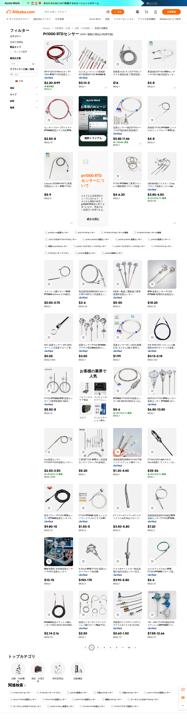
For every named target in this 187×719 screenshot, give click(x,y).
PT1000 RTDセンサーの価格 (114, 232)
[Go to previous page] (85, 647)
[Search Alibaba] (74, 12)
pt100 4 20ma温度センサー (60, 706)
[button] (108, 12)
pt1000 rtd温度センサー (57, 232)
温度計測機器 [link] (101, 28)
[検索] (117, 11)
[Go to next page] (135, 647)
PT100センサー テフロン (57, 253)
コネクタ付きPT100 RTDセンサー (61, 239)
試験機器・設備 (62, 28)
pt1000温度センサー (85, 253)
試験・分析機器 (82, 28)
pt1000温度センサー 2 (159, 239)
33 (129, 647)
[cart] (147, 12)
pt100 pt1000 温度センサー (95, 239)
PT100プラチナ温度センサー (124, 706)
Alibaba (46, 28)
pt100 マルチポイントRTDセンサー (90, 246)
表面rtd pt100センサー (56, 246)
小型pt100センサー (103, 692)
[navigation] (23, 338)
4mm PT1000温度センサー (157, 692)
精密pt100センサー (112, 699)
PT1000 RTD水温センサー (92, 706)
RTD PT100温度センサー (54, 699)
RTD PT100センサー (85, 232)
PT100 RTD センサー (161, 246)
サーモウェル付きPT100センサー (143, 699)
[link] (183, 689)
